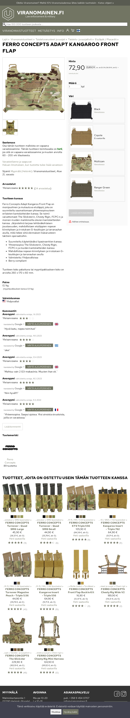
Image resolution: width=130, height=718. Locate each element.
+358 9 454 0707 (79, 698)
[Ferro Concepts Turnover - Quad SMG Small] (49, 515)
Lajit (5, 39)
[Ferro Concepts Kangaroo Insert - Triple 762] (113, 515)
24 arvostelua (42, 188)
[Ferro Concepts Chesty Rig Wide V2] (113, 582)
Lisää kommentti (13, 426)
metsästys (46, 31)
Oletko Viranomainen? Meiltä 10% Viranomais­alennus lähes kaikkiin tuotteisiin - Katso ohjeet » (65, 2)
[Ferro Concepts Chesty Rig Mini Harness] (49, 646)
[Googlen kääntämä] (13, 324)
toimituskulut (73, 73)
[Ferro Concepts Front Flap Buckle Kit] (81, 582)
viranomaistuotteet (19, 31)
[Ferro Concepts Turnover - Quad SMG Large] (17, 515)
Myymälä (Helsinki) (21, 171)
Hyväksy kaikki (70, 711)
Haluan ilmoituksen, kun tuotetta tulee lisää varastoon (32, 164)
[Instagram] (123, 694)
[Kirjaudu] (67, 31)
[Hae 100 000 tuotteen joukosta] (65, 24)
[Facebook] (117, 694)
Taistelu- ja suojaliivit (81, 39)
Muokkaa (56, 711)
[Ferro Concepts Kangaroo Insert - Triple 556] (49, 582)
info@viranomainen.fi (75, 701)
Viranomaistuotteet (23, 39)
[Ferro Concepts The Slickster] (17, 646)
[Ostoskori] (72, 31)
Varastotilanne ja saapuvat (17, 161)
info (60, 31)
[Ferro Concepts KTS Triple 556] (81, 515)
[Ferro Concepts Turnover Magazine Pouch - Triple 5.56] (17, 582)
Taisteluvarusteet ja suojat (51, 39)
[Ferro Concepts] (10, 455)
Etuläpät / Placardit (107, 39)
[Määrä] (75, 86)
